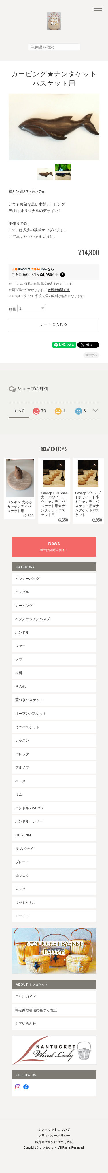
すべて (19, 411)
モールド (22, 916)
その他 (20, 686)
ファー (20, 646)
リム (18, 794)
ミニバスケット (27, 727)
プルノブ (22, 767)
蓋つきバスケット (29, 700)
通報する (91, 355)
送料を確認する (59, 290)
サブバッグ (24, 848)
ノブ (18, 659)
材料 (18, 673)
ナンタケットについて (54, 1129)
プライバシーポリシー (54, 1135)
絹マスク (22, 875)
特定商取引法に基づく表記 (36, 1010)
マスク (20, 889)
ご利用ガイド (25, 996)
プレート (22, 862)
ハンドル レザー (29, 821)
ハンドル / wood (29, 808)
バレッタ (22, 754)
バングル (22, 592)
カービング (24, 605)
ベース (20, 781)
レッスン (22, 740)
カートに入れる (53, 324)
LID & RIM (23, 835)
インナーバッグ (27, 578)
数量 (12, 309)
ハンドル (22, 632)
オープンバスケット (30, 713)
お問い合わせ (25, 1023)
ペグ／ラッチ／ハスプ (32, 619)
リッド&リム (25, 902)
